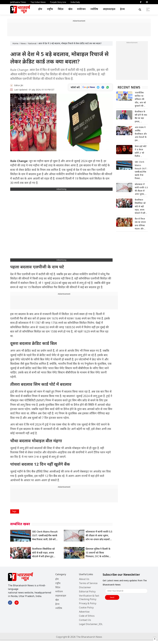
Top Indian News (38, 2)
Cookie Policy (86, 607)
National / (33, 43)
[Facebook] (141, 2)
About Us (84, 579)
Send (112, 597)
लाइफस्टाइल (109, 9)
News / (23, 43)
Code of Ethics (87, 615)
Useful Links (86, 574)
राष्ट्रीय (50, 9)
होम (40, 9)
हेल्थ (122, 9)
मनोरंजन (81, 9)
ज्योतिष (94, 9)
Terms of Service (88, 583)
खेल (70, 9)
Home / (16, 43)
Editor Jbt (18, 85)
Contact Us (85, 620)
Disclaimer (85, 587)
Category (60, 574)
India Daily (75, 2)
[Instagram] (147, 2)
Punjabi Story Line (58, 2)
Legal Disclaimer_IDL (91, 624)
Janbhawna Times (18, 2)
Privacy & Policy (87, 603)
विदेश (60, 9)
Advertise (84, 611)
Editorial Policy (87, 591)
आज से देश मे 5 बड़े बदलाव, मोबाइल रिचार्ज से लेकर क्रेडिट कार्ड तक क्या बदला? (70, 43)
